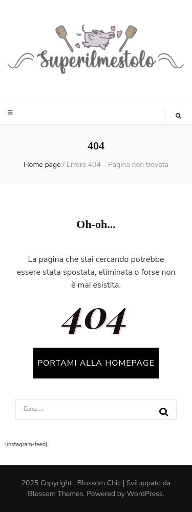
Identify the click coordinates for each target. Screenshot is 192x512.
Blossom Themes (55, 494)
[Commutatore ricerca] (178, 116)
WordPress (145, 494)
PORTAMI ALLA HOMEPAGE (96, 363)
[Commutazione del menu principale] (11, 112)
